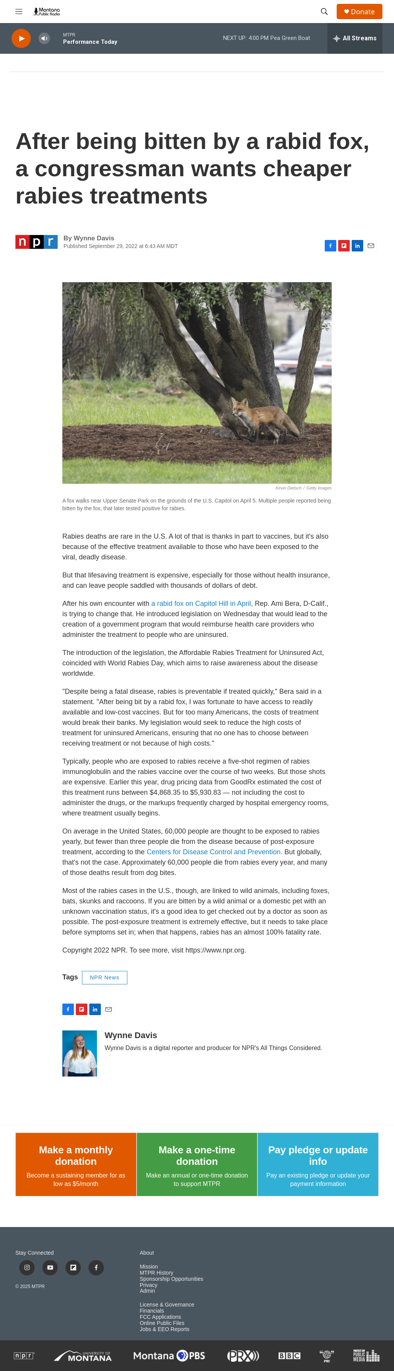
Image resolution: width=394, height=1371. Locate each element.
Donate (363, 12)
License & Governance (167, 1305)
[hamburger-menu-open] (19, 11)
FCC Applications (160, 1317)
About (147, 1253)
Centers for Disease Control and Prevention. (215, 852)
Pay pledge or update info (318, 1155)
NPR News (104, 977)
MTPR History (156, 1273)
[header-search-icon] (324, 11)
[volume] (44, 38)
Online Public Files (162, 1323)
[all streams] (354, 38)
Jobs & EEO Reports (164, 1329)
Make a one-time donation (197, 1155)
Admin (147, 1291)
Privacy (148, 1285)
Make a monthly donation (76, 1155)
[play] (21, 38)
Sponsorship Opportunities (171, 1279)
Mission (149, 1267)
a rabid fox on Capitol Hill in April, (202, 603)
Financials (152, 1311)
